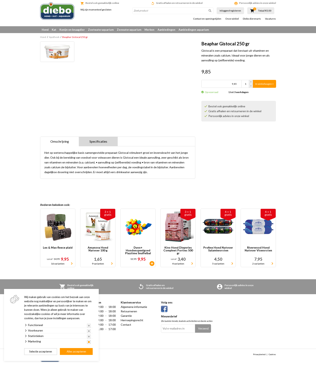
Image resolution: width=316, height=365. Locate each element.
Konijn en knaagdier (72, 29)
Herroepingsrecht (132, 320)
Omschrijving (59, 141)
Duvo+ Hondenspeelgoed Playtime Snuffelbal (138, 250)
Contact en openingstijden (207, 19)
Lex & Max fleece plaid (58, 247)
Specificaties (98, 141)
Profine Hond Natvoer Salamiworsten (218, 249)
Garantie (126, 315)
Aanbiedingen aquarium (194, 29)
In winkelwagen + (264, 83)
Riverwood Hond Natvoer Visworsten (258, 249)
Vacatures (270, 19)
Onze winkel (232, 19)
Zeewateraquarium (129, 29)
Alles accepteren (76, 351)
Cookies (272, 354)
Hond (45, 29)
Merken (149, 29)
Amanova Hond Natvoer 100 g (98, 249)
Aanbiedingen (166, 29)
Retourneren (129, 311)
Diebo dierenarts (252, 19)
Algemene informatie (134, 307)
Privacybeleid (259, 354)
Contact (126, 324)
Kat (54, 29)
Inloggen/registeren (230, 10)
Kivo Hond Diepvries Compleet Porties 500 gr (178, 250)
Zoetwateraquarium (101, 29)
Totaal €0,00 (264, 10)
